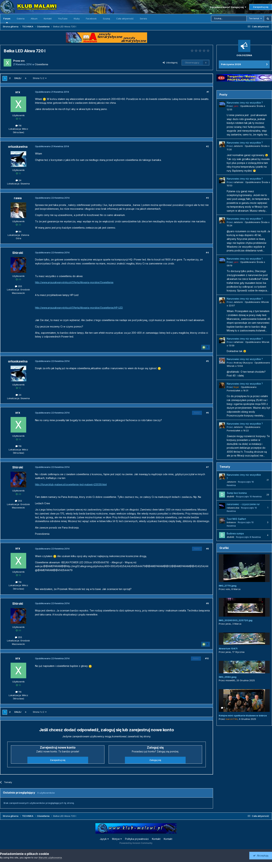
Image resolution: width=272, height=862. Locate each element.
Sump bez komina (237, 493)
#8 (207, 548)
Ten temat (254, 18)
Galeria (20, 18)
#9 (207, 603)
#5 (207, 361)
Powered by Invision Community (136, 843)
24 (18, 180)
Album (34, 18)
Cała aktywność (125, 18)
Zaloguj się (155, 760)
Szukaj (106, 18)
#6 (207, 412)
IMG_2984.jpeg (227, 677)
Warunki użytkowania (50, 857)
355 (18, 286)
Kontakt (48, 18)
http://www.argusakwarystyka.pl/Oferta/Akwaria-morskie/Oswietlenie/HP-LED (79, 307)
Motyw (117, 838)
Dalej (17, 78)
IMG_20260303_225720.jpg (235, 620)
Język (104, 838)
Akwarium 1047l (228, 648)
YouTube (62, 18)
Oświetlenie (41, 64)
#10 (207, 658)
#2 (207, 146)
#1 (208, 91)
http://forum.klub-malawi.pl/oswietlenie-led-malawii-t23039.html (71, 484)
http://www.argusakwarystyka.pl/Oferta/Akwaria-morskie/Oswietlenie (74, 282)
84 (18, 231)
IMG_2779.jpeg (227, 585)
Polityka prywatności (137, 838)
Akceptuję (260, 855)
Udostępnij (170, 62)
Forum (6, 20)
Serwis (143, 18)
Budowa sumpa (235, 533)
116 (18, 125)
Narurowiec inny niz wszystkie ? (245, 102)
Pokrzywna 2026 (231, 64)
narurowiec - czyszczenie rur (243, 504)
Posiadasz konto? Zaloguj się (228, 7)
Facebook (91, 18)
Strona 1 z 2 (39, 78)
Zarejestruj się (260, 7)
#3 (207, 197)
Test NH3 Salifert (236, 519)
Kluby (77, 18)
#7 (207, 467)
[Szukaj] (228, 18)
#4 (207, 252)
